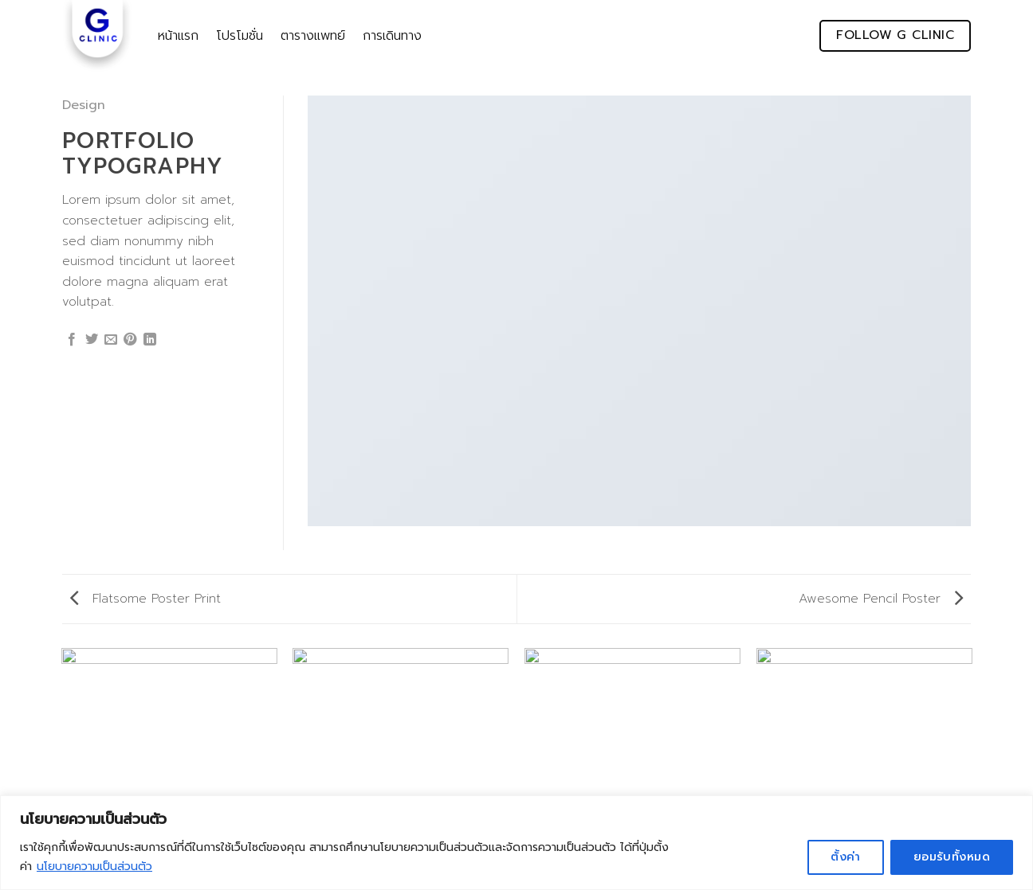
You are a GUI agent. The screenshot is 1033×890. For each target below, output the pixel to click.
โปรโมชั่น (239, 35)
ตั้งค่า (846, 857)
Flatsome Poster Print (145, 598)
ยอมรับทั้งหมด (951, 857)
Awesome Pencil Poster (881, 598)
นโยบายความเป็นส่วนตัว (94, 866)
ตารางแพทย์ (313, 35)
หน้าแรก (178, 35)
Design (83, 105)
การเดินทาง (392, 35)
